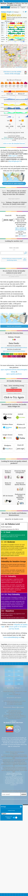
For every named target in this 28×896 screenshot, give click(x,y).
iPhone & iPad (7, 487)
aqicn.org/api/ (21, 261)
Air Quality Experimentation (14, 822)
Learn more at (14, 183)
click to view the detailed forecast (14, 143)
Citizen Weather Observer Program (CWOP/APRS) (14, 871)
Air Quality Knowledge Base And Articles (15, 820)
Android (20, 487)
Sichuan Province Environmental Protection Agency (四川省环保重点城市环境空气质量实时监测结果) (14, 875)
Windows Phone (7, 497)
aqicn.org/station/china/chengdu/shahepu (14, 394)
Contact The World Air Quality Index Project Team (15, 811)
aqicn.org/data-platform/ (14, 417)
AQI (7, 12)
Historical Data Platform (14, 837)
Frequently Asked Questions (14, 826)
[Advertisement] (14, 225)
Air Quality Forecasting (14, 833)
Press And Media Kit (14, 813)
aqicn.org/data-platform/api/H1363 (20, 254)
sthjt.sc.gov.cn (13, 156)
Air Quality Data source (14, 830)
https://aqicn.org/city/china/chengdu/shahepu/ (14, 206)
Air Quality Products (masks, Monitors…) (14, 834)
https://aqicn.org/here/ (14, 198)
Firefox (20, 508)
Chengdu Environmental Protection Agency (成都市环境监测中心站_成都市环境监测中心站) (14, 879)
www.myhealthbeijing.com (12, 757)
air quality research (13, 817)
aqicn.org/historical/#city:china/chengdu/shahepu (14, 390)
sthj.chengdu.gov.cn (15, 161)
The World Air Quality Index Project (13, 842)
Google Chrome (7, 508)
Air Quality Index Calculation (14, 831)
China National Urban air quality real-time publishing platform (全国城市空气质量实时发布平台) (14, 883)
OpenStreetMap (19, 67)
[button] (25, 61)
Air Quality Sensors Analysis (14, 823)
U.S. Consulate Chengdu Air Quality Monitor (14, 886)
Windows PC (21, 497)
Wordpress (7, 518)
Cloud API (20, 518)
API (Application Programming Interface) (15, 836)
